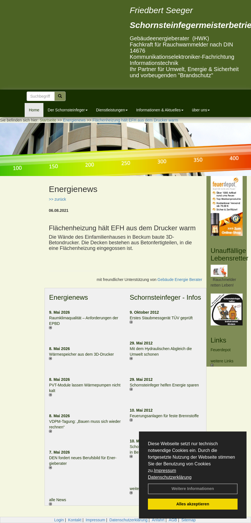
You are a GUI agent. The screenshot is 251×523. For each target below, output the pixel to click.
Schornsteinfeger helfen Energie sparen (164, 385)
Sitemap (188, 520)
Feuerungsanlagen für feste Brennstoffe (164, 416)
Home (34, 110)
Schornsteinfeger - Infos (165, 297)
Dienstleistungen (112, 110)
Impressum (165, 470)
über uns (201, 110)
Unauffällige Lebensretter (229, 254)
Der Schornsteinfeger (67, 110)
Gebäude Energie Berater (179, 279)
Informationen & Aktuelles (159, 110)
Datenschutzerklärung (170, 477)
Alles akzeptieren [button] (192, 504)
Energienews (68, 297)
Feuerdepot (221, 350)
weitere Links (222, 363)
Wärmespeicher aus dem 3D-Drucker (81, 354)
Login (59, 520)
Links (218, 340)
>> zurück (57, 199)
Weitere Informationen (192, 488)
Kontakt (74, 520)
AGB (173, 520)
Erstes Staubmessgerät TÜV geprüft (161, 318)
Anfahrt (158, 520)
